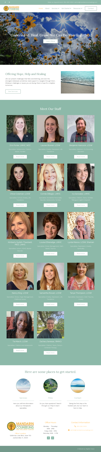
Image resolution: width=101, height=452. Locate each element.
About (47, 8)
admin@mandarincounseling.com (86, 2)
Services (55, 8)
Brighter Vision (90, 449)
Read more (20, 156)
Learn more (50, 41)
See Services (13, 91)
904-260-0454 (68, 2)
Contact (91, 8)
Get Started (66, 8)
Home (41, 8)
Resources (77, 8)
